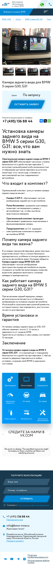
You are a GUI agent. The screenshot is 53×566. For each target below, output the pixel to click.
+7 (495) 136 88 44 (17, 121)
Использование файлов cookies (38, 561)
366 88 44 (42, 4)
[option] (26, 46)
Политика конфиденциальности (38, 556)
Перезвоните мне (14, 519)
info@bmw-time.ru (17, 525)
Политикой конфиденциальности (33, 505)
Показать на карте (15, 541)
